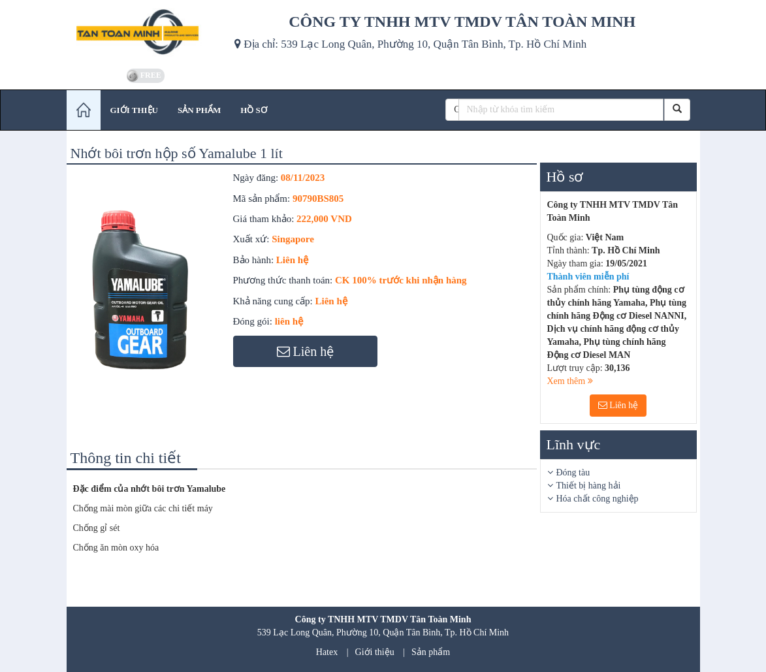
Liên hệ (618, 405)
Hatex (327, 652)
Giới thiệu (374, 652)
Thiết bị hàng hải (588, 485)
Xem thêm (570, 381)
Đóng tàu (573, 472)
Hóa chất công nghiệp (597, 499)
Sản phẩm (430, 652)
